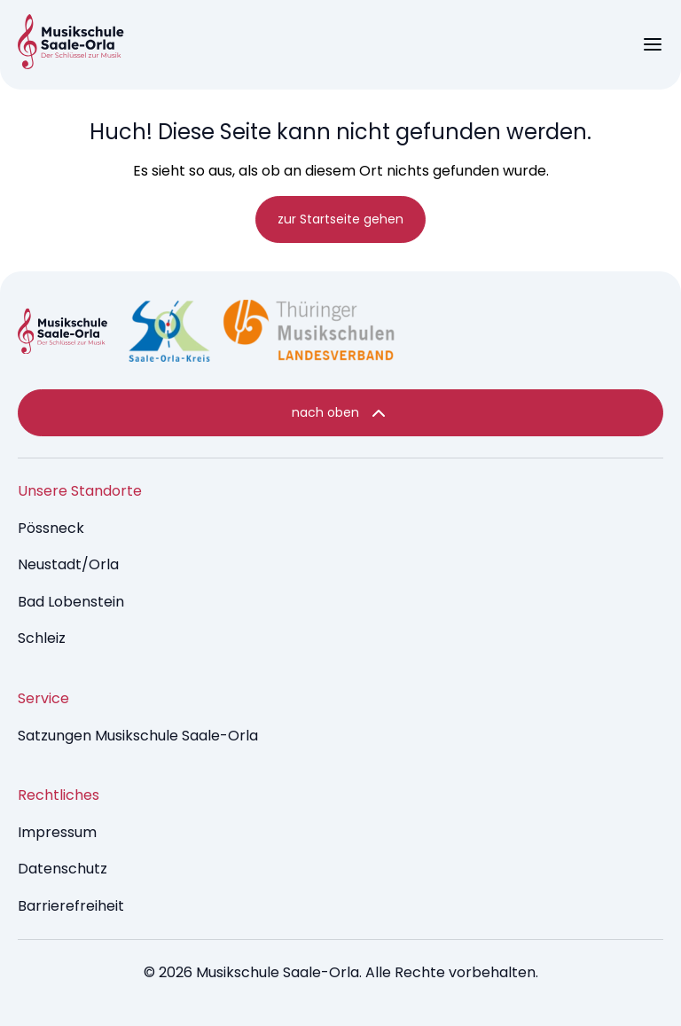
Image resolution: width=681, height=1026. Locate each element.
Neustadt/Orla (68, 564)
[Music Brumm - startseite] (71, 44)
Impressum (57, 832)
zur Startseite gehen (340, 219)
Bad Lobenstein (71, 601)
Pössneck (51, 528)
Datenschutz (62, 868)
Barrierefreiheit (71, 906)
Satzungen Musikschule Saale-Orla (138, 735)
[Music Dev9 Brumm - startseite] (62, 334)
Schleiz (42, 638)
